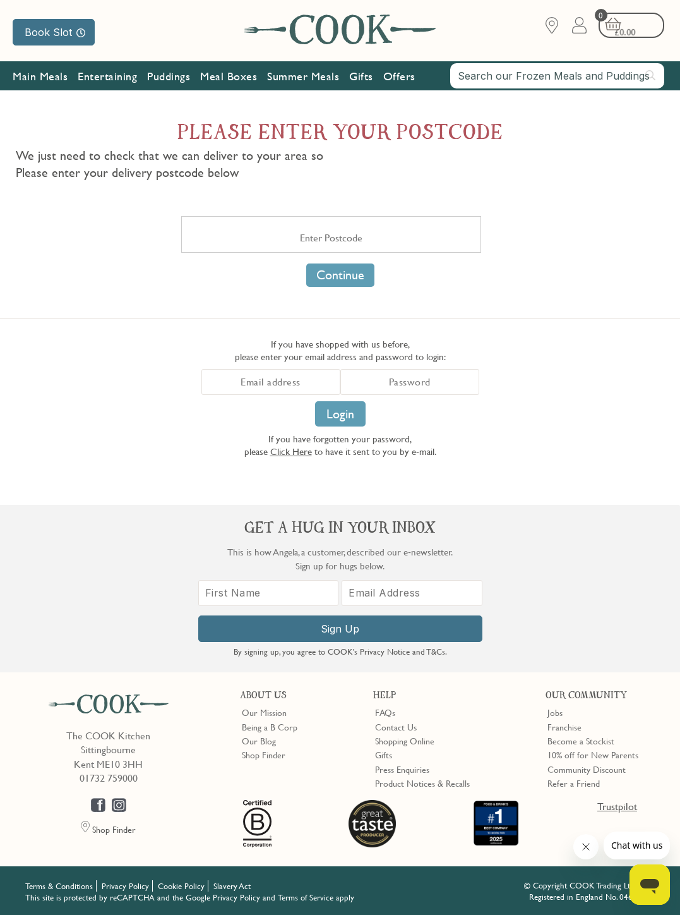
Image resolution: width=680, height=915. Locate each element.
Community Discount (586, 767)
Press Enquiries (402, 767)
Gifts (361, 77)
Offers (399, 77)
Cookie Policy (181, 885)
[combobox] (557, 77)
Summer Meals (303, 77)
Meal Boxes (228, 77)
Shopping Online (404, 740)
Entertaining (107, 77)
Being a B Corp (269, 725)
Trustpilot (617, 805)
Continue (340, 274)
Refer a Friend (573, 782)
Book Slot (55, 32)
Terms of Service (305, 896)
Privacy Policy (125, 885)
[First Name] (268, 592)
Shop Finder (263, 754)
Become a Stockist (580, 740)
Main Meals (40, 77)
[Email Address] (412, 592)
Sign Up (340, 628)
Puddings (168, 77)
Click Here (291, 451)
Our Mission (48, 106)
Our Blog (259, 740)
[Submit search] (651, 76)
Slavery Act (232, 885)
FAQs (385, 711)
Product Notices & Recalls (422, 782)
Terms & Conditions (59, 885)
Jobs (555, 711)
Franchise (564, 725)
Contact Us (396, 725)
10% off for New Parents (592, 754)
